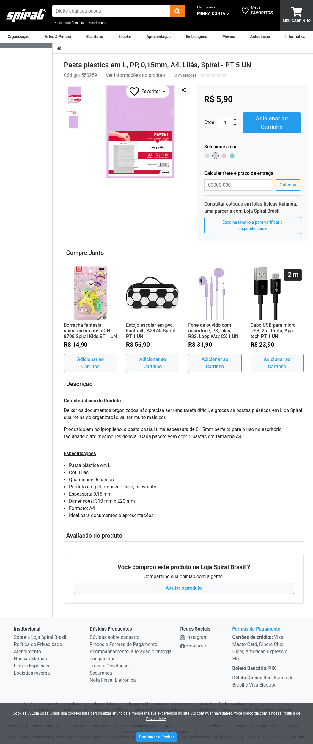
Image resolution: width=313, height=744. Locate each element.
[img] (177, 11)
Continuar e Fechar (156, 736)
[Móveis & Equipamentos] (228, 36)
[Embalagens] (196, 36)
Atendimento (97, 22)
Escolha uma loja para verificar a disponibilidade (252, 224)
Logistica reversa (32, 672)
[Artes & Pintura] (57, 36)
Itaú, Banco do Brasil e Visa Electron (262, 680)
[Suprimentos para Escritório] (94, 36)
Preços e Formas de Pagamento (124, 644)
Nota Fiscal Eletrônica (113, 679)
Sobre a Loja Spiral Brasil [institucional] (40, 636)
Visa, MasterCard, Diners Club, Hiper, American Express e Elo (259, 647)
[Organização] (18, 36)
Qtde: (210, 122)
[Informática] (295, 36)
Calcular (288, 184)
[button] (74, 95)
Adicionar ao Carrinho (272, 122)
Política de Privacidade (38, 644)
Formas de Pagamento (256, 628)
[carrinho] (297, 15)
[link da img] (26, 15)
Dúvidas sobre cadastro (115, 636)
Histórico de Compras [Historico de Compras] (69, 22)
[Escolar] (124, 36)
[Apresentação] (158, 36)
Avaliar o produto (184, 587)
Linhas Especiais (31, 665)
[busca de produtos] (111, 11)
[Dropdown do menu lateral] (26, 45)
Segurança (101, 672)
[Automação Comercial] (260, 36)
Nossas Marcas (30, 658)
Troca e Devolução (109, 665)
